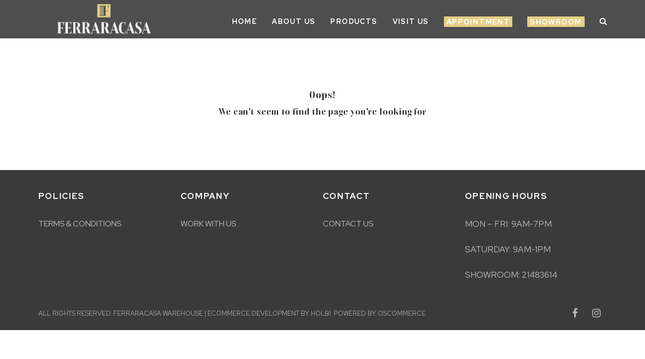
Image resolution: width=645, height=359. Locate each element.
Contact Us (348, 223)
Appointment (478, 21)
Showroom (556, 21)
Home (244, 21)
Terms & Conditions (79, 223)
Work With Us (208, 223)
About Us (293, 21)
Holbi (321, 313)
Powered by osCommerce (380, 313)
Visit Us (411, 21)
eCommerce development (253, 313)
